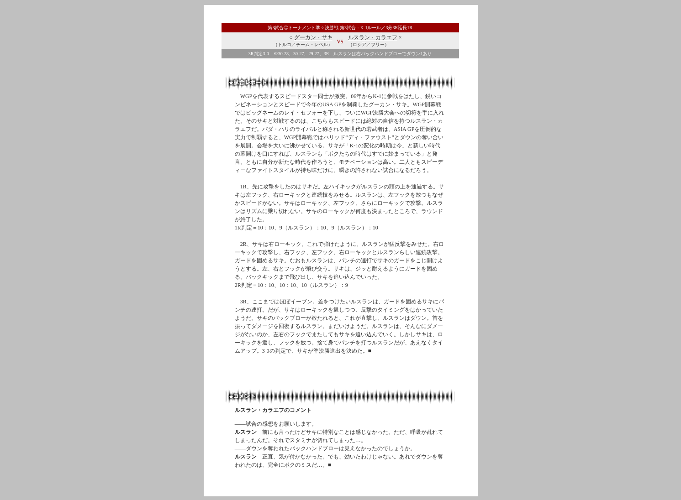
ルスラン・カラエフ (372, 37)
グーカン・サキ (313, 37)
